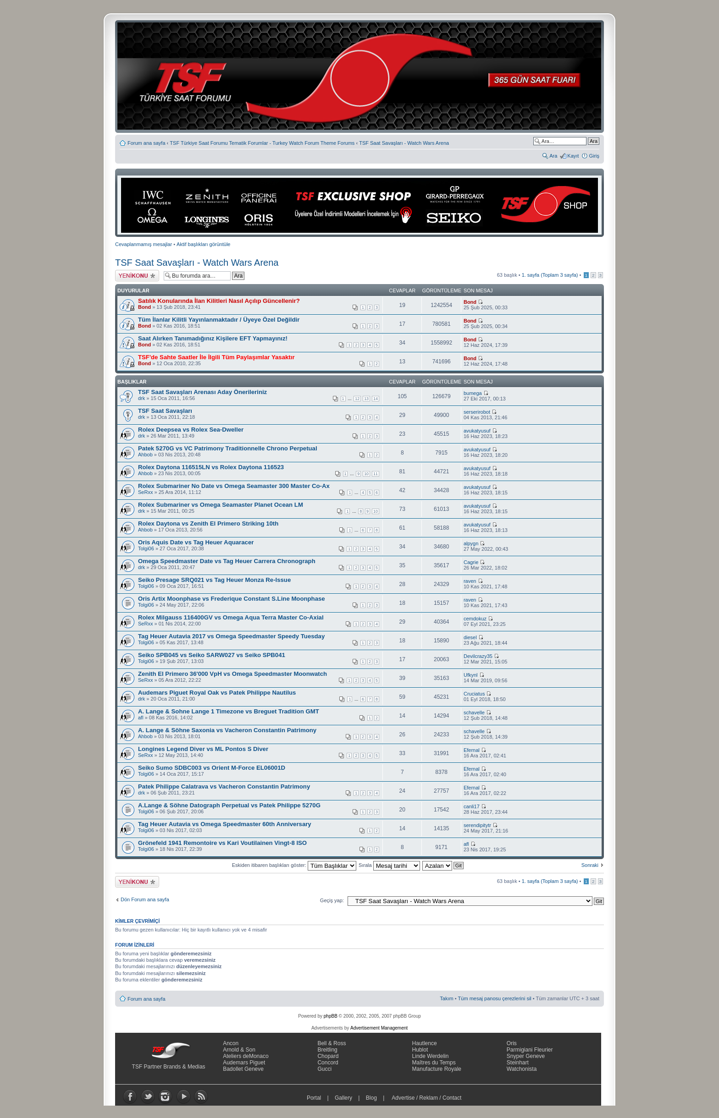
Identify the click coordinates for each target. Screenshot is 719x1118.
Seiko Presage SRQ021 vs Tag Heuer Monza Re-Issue (214, 579)
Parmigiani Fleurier (530, 1050)
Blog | (377, 1098)
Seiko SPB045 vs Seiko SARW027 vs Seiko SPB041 (211, 655)
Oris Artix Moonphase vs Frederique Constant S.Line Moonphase (231, 598)
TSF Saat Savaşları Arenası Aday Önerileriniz (202, 392)
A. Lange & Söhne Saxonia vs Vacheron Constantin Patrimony (227, 730)
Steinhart (518, 1062)
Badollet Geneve (243, 1069)
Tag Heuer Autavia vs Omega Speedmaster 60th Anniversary (224, 824)
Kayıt (573, 156)
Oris (512, 1043)
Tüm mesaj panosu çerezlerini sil (494, 998)
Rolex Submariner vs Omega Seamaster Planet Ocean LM (220, 504)
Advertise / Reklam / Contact (427, 1098)
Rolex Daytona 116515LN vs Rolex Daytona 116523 (211, 467)
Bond (144, 307)
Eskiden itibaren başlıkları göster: (294, 865)
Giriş (594, 156)
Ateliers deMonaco (245, 1056)
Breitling (327, 1050)
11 (375, 473)
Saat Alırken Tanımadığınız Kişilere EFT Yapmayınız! (213, 338)
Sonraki (589, 865)
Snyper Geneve (526, 1056)
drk (141, 398)
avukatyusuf (477, 430)
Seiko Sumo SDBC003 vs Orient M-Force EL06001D (211, 767)
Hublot (420, 1050)
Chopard (327, 1056)
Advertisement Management (379, 1027)
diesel (470, 637)
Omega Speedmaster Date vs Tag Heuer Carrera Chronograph (226, 561)
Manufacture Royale (436, 1069)
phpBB (330, 1016)
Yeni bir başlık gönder (137, 275)
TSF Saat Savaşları (165, 410)
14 (375, 398)
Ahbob (145, 454)
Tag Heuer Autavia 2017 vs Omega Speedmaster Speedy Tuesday (231, 636)
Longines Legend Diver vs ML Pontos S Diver (203, 748)
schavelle (474, 712)
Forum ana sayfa (146, 143)
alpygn (471, 543)
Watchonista (522, 1069)
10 (366, 473)
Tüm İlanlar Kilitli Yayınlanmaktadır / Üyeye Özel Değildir (218, 319)
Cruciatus (474, 693)
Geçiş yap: (332, 900)
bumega (473, 393)
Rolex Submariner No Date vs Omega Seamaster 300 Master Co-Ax (234, 485)
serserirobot (477, 412)
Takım (446, 998)
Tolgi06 (146, 548)
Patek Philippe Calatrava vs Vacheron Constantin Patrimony (224, 786)
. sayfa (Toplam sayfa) (550, 275)
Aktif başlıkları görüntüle (203, 244)
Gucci (324, 1069)
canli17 (472, 806)
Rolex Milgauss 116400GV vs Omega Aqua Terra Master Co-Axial (231, 617)
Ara (553, 156)
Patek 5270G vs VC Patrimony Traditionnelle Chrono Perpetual (227, 448)
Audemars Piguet (244, 1062)
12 (357, 398)
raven (470, 581)
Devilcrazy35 (478, 656)
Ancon (230, 1043)
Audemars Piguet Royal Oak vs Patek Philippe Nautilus (217, 692)
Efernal (472, 750)
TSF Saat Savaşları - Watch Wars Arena (404, 143)
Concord (327, 1062)
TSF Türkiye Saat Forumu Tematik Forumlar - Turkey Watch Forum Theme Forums (262, 143)
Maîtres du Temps (434, 1062)
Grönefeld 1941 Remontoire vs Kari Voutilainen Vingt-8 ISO (222, 842)
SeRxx (145, 492)
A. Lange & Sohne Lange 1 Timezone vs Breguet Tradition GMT (228, 711)
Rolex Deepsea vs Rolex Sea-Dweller (190, 429)
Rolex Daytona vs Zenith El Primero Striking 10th (208, 523)
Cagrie (471, 562)
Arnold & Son (239, 1050)
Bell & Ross (331, 1043)
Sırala (389, 865)
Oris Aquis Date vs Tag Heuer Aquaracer (196, 542)
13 (366, 398)
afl (141, 717)
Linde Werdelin (430, 1056)
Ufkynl (471, 675)
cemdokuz (475, 618)
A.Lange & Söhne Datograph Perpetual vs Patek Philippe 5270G (229, 805)
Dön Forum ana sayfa (145, 899)
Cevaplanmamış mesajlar (143, 244)
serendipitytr (477, 825)
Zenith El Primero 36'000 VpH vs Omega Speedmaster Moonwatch (232, 673)
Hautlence (424, 1043)
